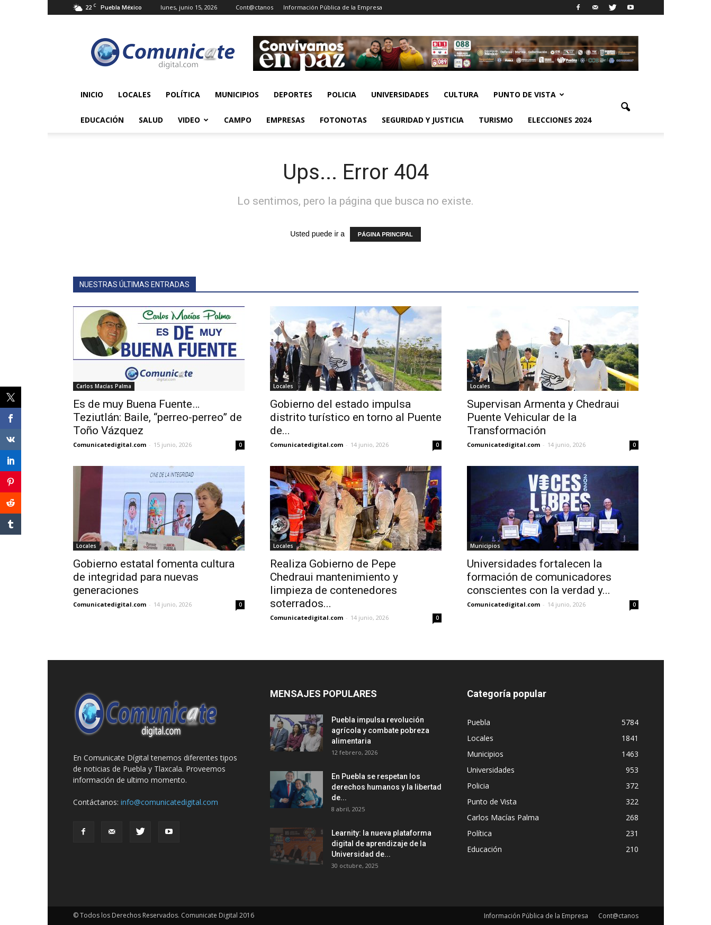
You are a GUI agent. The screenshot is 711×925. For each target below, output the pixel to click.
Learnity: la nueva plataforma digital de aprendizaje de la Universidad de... (381, 843)
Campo (237, 120)
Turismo (496, 120)
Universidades (400, 94)
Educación (102, 120)
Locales (134, 94)
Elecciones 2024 (559, 120)
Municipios (237, 94)
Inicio (91, 94)
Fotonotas (343, 120)
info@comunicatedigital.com (169, 802)
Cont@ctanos (254, 7)
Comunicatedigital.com (109, 444)
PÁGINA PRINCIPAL (385, 234)
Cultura (461, 94)
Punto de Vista (528, 94)
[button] (625, 107)
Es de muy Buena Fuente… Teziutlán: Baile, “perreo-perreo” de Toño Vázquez (157, 417)
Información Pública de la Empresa (332, 7)
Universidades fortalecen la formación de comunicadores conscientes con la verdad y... (539, 577)
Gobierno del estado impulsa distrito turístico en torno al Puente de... (356, 417)
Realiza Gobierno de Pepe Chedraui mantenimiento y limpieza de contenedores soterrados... (334, 583)
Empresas (285, 120)
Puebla (478, 722)
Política (183, 94)
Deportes (293, 94)
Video (193, 120)
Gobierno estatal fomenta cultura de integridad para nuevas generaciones (154, 577)
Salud (151, 120)
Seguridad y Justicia (423, 120)
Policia (341, 94)
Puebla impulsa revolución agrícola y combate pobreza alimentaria (380, 730)
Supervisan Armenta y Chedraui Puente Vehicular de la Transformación (543, 417)
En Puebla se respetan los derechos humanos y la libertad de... (386, 787)
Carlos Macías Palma (103, 386)
